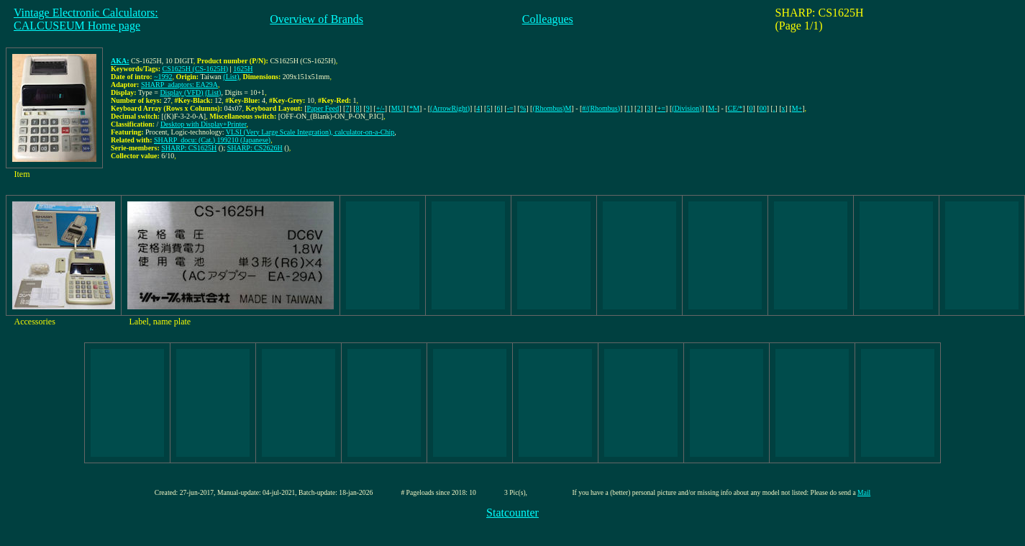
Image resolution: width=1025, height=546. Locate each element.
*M (414, 108)
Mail (863, 492)
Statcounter (512, 512)
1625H (242, 69)
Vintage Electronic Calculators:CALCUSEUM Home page (86, 19)
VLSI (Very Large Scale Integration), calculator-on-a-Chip (310, 132)
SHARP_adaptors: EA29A (179, 84)
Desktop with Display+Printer (203, 124)
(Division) (686, 108)
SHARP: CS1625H (189, 148)
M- (713, 108)
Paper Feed (323, 108)
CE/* (735, 108)
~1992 (163, 77)
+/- (380, 108)
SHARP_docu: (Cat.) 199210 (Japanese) (212, 140)
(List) (231, 77)
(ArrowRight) (450, 108)
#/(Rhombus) (601, 108)
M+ (797, 108)
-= (510, 108)
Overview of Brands (316, 19)
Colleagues (547, 19)
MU (397, 108)
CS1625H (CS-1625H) (195, 69)
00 (763, 108)
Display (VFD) (181, 92)
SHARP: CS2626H (255, 148)
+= (661, 108)
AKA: (120, 61)
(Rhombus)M (551, 108)
